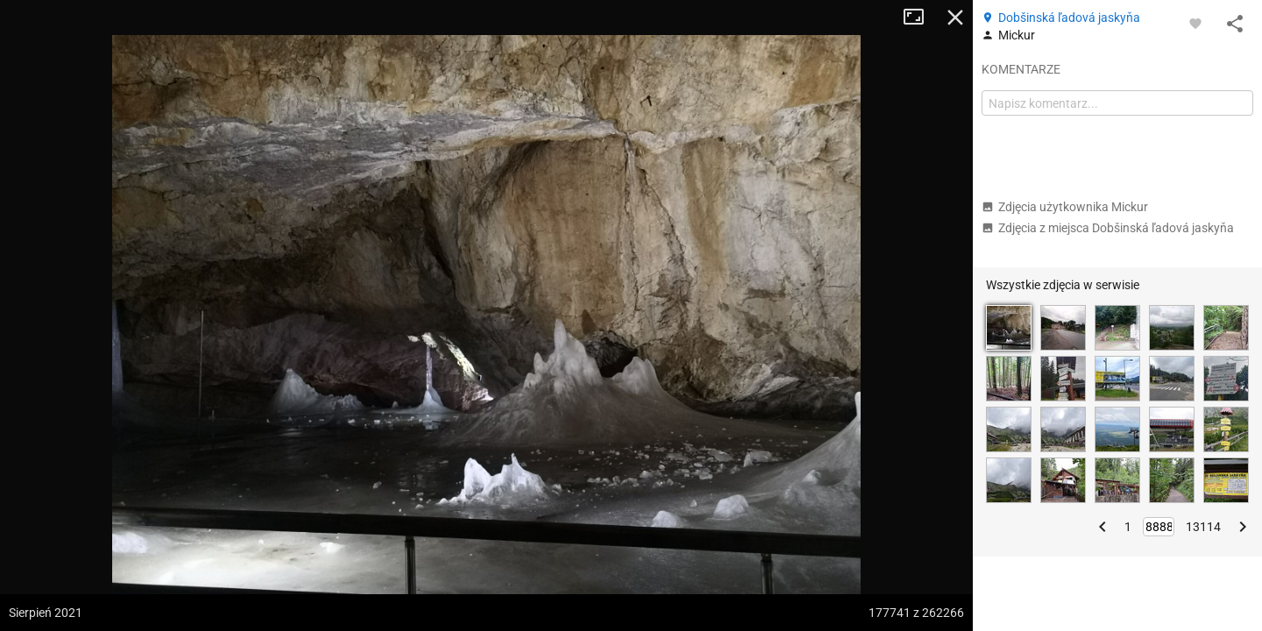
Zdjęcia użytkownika (1065, 207)
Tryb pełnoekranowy (920, 17)
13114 (1203, 527)
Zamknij (955, 17)
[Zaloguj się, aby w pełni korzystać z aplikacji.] (1195, 23)
